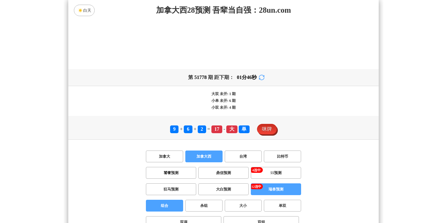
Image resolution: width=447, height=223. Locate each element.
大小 (243, 205)
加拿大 (164, 156)
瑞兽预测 (276, 189)
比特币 (282, 156)
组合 (164, 205)
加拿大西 (203, 156)
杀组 (204, 205)
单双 (282, 205)
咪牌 (267, 129)
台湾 (243, 156)
